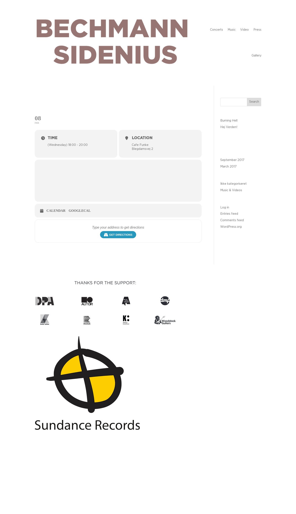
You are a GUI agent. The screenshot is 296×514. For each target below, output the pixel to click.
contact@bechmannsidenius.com (148, 475)
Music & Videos (231, 190)
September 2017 (232, 160)
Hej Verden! (228, 127)
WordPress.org (231, 226)
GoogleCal (80, 210)
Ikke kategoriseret (233, 183)
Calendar (56, 210)
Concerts (216, 29)
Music (232, 29)
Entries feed (229, 213)
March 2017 (228, 166)
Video (244, 29)
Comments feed (232, 220)
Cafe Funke (140, 145)
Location (142, 138)
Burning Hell (228, 120)
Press (257, 29)
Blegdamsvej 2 (142, 149)
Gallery (256, 55)
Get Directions (118, 235)
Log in (224, 207)
